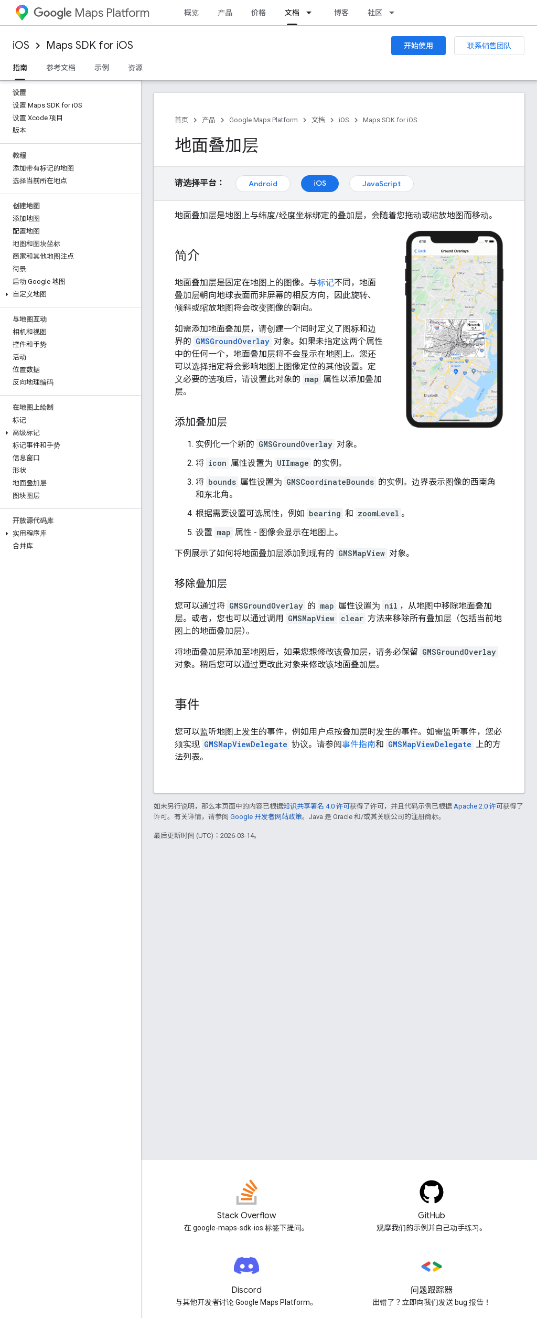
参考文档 (61, 67)
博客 (341, 12)
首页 (181, 120)
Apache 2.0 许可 (478, 806)
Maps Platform (91, 13)
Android (263, 183)
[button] (68, 294)
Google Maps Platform (263, 120)
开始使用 (418, 45)
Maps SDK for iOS (89, 45)
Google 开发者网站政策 (266, 817)
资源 (135, 67)
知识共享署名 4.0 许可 (316, 806)
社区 (375, 12)
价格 (258, 12)
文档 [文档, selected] (292, 12)
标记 (325, 283)
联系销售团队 (489, 45)
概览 (191, 12)
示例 (101, 67)
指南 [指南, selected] (20, 67)
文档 (318, 120)
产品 (225, 12)
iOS (21, 45)
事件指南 (358, 744)
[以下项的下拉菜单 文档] (312, 12)
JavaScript (381, 183)
